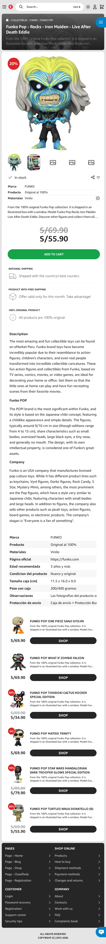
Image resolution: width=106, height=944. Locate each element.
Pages (9, 848)
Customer (13, 889)
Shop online (65, 848)
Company (62, 889)
